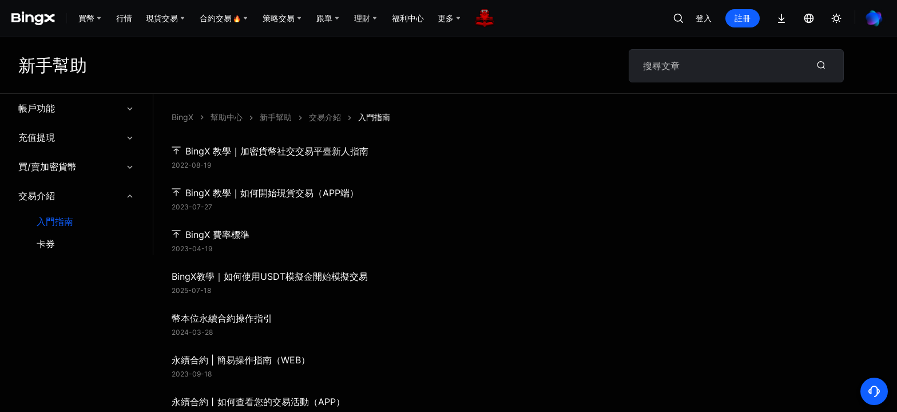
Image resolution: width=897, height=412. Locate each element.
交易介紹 (76, 195)
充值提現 (76, 137)
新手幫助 (276, 117)
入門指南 (55, 221)
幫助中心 (227, 117)
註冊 (743, 18)
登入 (704, 18)
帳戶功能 (76, 108)
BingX (182, 117)
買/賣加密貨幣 (76, 166)
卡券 (46, 244)
